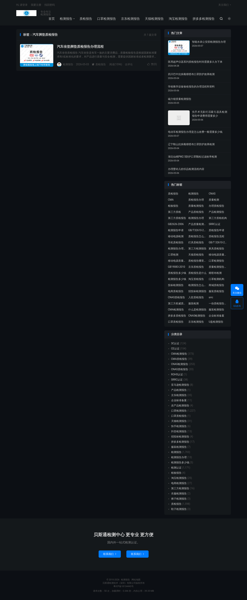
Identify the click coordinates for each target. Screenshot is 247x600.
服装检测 (193, 303)
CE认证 (175, 348)
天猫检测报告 (154, 19)
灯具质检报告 (196, 242)
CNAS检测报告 (197, 315)
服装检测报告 (216, 309)
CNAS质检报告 (176, 297)
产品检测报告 (216, 211)
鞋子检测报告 (179, 509)
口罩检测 (173, 254)
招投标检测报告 (197, 291)
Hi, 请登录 (22, 4)
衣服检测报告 (179, 493)
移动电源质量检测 (177, 260)
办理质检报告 (216, 205)
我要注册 (36, 4)
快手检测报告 (179, 426)
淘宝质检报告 (196, 279)
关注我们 (223, 4)
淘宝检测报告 (178, 19)
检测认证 (176, 467)
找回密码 (49, 4)
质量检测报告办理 (218, 266)
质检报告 (86, 19)
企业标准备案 (216, 315)
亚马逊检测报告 (180, 384)
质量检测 (214, 199)
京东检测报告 (130, 19)
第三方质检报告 (177, 218)
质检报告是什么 (197, 272)
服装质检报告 (216, 291)
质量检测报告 (196, 205)
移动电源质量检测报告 (218, 254)
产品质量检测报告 (197, 224)
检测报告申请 (176, 230)
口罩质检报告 (176, 321)
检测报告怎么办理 (197, 285)
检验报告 (173, 205)
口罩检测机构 (216, 279)
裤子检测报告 (179, 498)
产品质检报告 (196, 211)
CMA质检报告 (179, 358)
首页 (51, 19)
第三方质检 (174, 211)
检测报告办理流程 (177, 248)
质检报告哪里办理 (197, 260)
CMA (171, 199)
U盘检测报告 (216, 321)
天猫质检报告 (196, 254)
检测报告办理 (196, 218)
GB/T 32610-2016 (218, 242)
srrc (211, 297)
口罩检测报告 (106, 19)
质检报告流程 (216, 236)
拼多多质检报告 (177, 315)
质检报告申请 (216, 230)
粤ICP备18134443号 (123, 586)
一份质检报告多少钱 (218, 303)
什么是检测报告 (197, 309)
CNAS (212, 193)
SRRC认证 (214, 224)
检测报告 (26, 13)
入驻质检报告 (196, 297)
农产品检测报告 (180, 405)
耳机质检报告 (176, 242)
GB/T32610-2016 (197, 230)
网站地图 (136, 579)
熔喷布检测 (215, 272)
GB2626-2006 (176, 224)
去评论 (129, 64)
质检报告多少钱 (177, 272)
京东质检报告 (196, 266)
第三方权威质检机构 (177, 303)
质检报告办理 (196, 199)
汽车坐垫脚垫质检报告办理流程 (80, 46)
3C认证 (175, 343)
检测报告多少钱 (177, 279)
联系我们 (109, 553)
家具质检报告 (216, 248)
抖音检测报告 (179, 431)
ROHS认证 (177, 374)
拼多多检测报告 (204, 19)
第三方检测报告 (197, 248)
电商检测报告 (179, 483)
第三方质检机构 (218, 218)
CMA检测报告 (176, 309)
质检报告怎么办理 (197, 236)
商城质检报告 (216, 285)
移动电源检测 (176, 236)
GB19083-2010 (176, 266)
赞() (152, 64)
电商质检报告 (176, 291)
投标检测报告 (176, 285)
